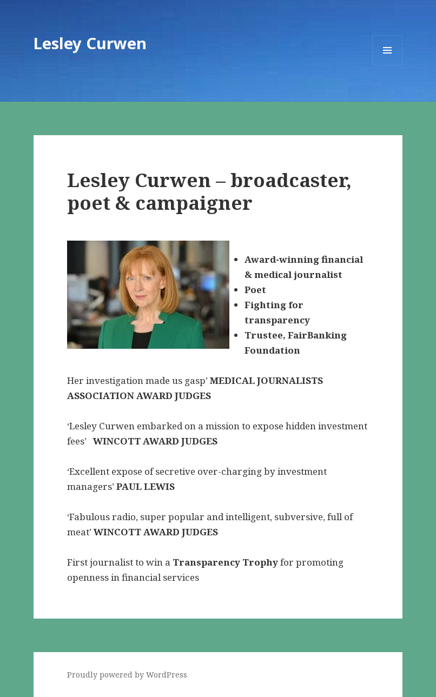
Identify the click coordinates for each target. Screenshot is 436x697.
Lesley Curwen (90, 43)
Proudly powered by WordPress (127, 674)
